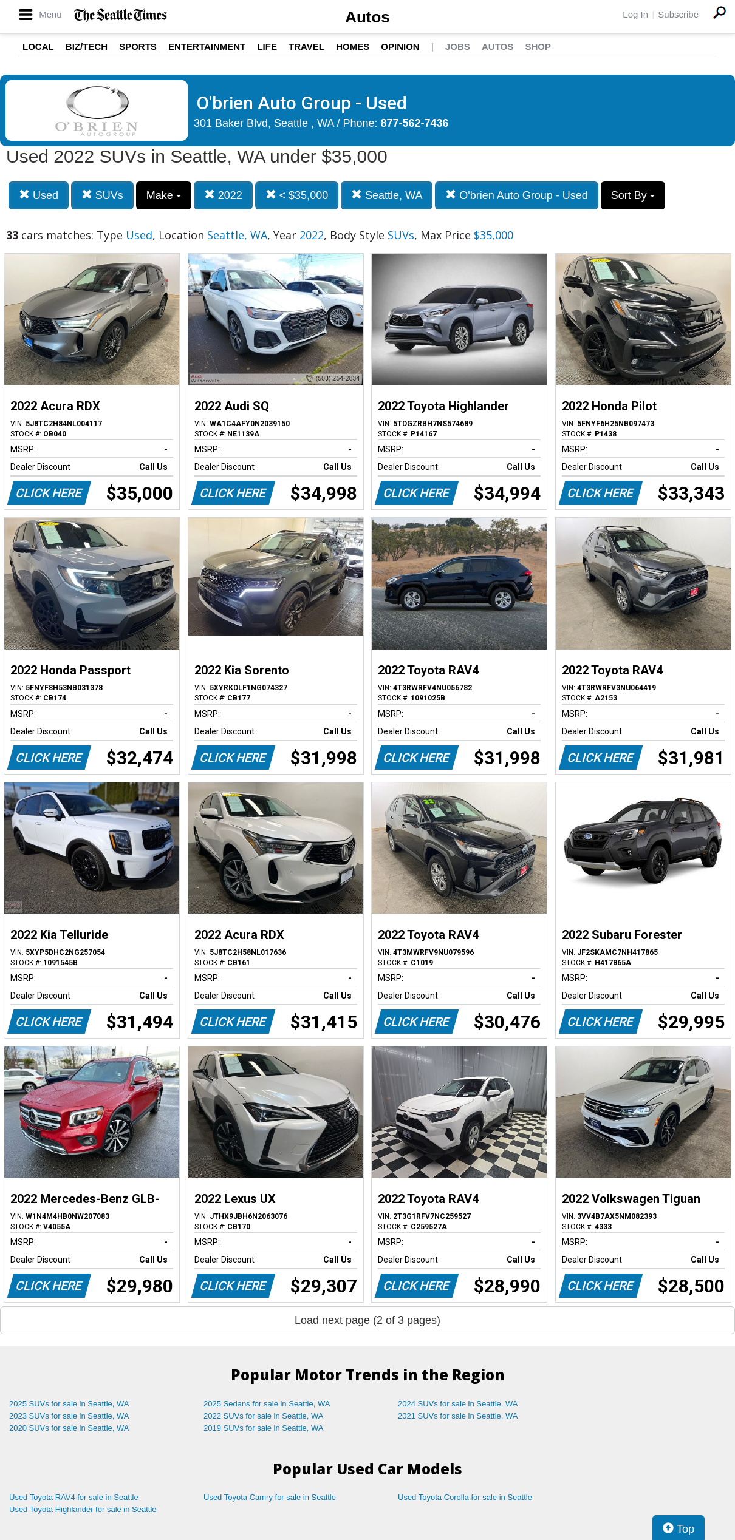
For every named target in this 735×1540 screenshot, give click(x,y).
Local (38, 46)
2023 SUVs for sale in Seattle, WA (69, 1415)
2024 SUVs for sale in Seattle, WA (458, 1403)
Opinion (400, 46)
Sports (138, 46)
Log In (635, 14)
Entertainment (206, 46)
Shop (538, 46)
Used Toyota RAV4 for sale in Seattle (73, 1497)
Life (267, 46)
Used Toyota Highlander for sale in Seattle (83, 1509)
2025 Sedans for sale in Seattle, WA (266, 1403)
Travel (306, 46)
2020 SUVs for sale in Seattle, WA (69, 1428)
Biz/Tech (87, 46)
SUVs (102, 195)
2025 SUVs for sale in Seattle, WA (69, 1403)
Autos (367, 17)
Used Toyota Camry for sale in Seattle (269, 1497)
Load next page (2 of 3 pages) (367, 1320)
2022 (223, 195)
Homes (352, 46)
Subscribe (678, 14)
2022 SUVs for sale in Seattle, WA (263, 1415)
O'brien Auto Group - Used (516, 195)
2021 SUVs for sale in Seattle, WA (458, 1415)
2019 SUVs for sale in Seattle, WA (263, 1428)
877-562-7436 (415, 123)
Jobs (457, 46)
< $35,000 (297, 195)
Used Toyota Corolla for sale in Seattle (465, 1497)
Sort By (633, 195)
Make (163, 195)
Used (38, 195)
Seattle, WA (386, 195)
